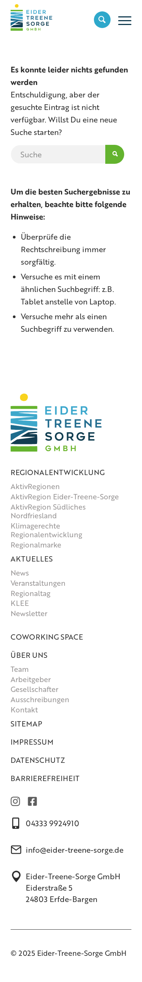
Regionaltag (30, 593)
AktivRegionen (35, 486)
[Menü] (121, 19)
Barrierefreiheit (45, 778)
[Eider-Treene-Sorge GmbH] (59, 15)
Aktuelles (32, 559)
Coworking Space (47, 637)
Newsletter (29, 613)
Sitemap (26, 723)
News (20, 572)
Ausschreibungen (40, 699)
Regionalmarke (36, 544)
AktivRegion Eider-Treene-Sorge (65, 496)
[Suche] (98, 19)
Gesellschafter (34, 689)
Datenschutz (38, 760)
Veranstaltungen (38, 583)
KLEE (20, 603)
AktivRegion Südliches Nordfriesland (48, 511)
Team (20, 669)
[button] (13, 968)
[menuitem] (98, 19)
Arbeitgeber (31, 679)
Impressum (32, 742)
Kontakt (24, 709)
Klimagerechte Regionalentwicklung (46, 530)
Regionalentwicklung (58, 472)
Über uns (29, 655)
